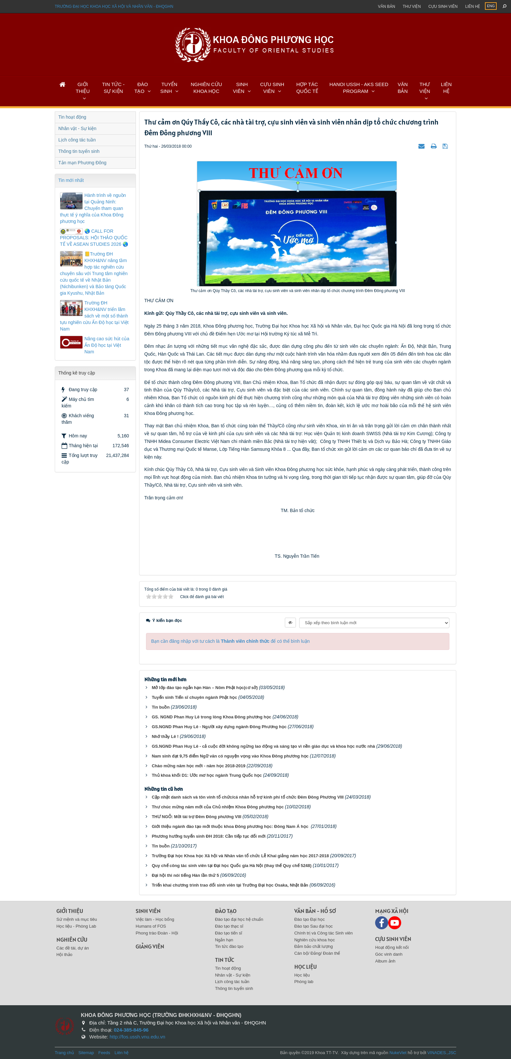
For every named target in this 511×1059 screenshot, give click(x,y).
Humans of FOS (151, 926)
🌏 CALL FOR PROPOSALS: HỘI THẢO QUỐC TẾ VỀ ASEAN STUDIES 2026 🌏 (94, 237)
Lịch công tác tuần (77, 139)
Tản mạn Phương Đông (82, 162)
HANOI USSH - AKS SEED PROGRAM (358, 87)
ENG (491, 6)
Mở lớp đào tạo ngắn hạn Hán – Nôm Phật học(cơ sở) (205, 687)
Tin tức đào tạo (229, 946)
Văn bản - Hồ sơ (315, 911)
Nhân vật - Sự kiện (77, 128)
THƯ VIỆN (424, 87)
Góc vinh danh (388, 954)
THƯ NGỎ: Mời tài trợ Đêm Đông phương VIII (196, 816)
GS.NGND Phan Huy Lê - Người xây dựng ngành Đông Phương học (219, 726)
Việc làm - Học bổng (155, 919)
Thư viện (412, 6)
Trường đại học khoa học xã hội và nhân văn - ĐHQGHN (114, 6)
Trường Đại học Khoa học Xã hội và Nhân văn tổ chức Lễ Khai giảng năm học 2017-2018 (240, 855)
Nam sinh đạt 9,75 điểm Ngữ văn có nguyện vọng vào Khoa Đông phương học (230, 756)
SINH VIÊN (240, 87)
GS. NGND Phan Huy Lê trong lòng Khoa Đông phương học (211, 716)
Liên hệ (472, 6)
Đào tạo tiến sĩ (228, 933)
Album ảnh (385, 961)
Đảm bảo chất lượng (313, 946)
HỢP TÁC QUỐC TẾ (307, 87)
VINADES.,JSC (441, 1052)
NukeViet (398, 1052)
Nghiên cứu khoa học (314, 939)
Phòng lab (304, 981)
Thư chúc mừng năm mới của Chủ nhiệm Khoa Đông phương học (218, 806)
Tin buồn (161, 707)
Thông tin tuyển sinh (78, 151)
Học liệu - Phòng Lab (76, 926)
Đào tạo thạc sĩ (229, 926)
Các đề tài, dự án (72, 948)
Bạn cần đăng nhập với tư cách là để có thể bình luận (230, 641)
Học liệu (305, 966)
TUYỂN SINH (168, 87)
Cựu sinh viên (443, 6)
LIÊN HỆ (446, 87)
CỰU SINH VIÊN (272, 87)
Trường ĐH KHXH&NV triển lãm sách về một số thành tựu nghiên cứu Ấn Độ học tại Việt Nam (94, 315)
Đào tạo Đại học (309, 919)
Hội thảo (64, 954)
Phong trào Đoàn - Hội (157, 933)
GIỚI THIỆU (83, 87)
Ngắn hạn (224, 939)
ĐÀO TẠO (141, 87)
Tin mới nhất (71, 180)
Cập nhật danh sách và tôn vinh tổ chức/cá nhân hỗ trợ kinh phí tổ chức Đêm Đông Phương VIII (248, 797)
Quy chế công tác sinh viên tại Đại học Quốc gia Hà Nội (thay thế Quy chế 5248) (232, 865)
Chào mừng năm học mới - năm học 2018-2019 (198, 765)
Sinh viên (148, 911)
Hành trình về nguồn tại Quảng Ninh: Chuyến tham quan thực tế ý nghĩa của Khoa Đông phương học (93, 208)
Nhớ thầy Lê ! (165, 736)
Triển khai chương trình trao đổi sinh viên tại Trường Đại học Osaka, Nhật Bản (230, 885)
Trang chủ (64, 1052)
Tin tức (224, 959)
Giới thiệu (69, 911)
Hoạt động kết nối (392, 947)
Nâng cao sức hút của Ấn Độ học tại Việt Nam (106, 345)
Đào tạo (226, 911)
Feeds (104, 1052)
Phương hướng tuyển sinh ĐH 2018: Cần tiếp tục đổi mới (209, 836)
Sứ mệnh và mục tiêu (76, 919)
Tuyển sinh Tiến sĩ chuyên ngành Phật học (194, 697)
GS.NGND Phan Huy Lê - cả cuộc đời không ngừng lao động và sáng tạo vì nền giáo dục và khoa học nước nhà (263, 746)
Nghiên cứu (71, 939)
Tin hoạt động (72, 117)
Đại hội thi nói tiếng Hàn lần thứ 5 (185, 875)
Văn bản (386, 6)
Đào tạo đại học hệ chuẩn (239, 919)
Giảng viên (150, 946)
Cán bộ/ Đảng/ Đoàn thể (317, 953)
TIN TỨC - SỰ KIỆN (113, 87)
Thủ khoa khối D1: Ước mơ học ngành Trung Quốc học (207, 775)
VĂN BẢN (403, 87)
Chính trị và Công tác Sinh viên (323, 933)
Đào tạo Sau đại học (313, 926)
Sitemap (86, 1052)
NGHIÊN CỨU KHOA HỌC (206, 87)
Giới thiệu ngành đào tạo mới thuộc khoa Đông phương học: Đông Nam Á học (231, 826)
